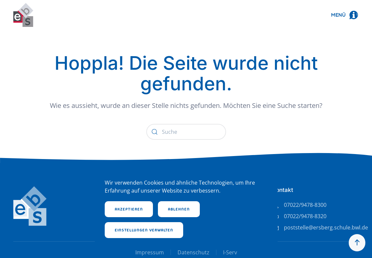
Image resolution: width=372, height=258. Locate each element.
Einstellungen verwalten (144, 230)
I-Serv (230, 252)
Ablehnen (179, 209)
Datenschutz (193, 252)
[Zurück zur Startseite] (23, 15)
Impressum (149, 252)
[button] (345, 15)
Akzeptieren (129, 209)
